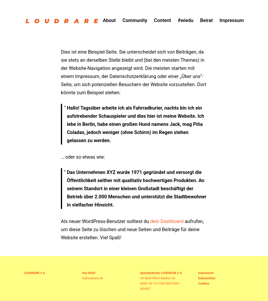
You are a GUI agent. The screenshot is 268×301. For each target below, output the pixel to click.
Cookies (203, 283)
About (109, 20)
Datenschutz (207, 278)
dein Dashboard (166, 221)
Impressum (232, 20)
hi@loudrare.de (92, 278)
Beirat (206, 20)
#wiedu (185, 20)
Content (162, 20)
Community (134, 20)
